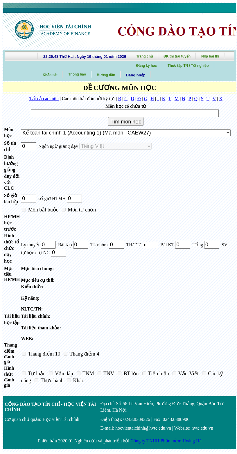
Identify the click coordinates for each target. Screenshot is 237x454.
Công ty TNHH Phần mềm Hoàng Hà (165, 440)
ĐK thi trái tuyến (177, 56)
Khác (78, 380)
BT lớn (130, 373)
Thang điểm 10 (43, 354)
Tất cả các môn (44, 98)
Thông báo (77, 74)
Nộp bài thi (210, 56)
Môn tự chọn (81, 210)
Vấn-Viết (188, 373)
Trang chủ (144, 56)
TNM (87, 373)
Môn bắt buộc (42, 210)
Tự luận (36, 373)
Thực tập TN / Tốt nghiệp (188, 66)
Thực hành (51, 380)
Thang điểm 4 (83, 354)
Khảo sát (50, 75)
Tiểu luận (158, 373)
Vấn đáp (63, 373)
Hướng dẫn (106, 75)
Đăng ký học (146, 66)
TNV (108, 373)
